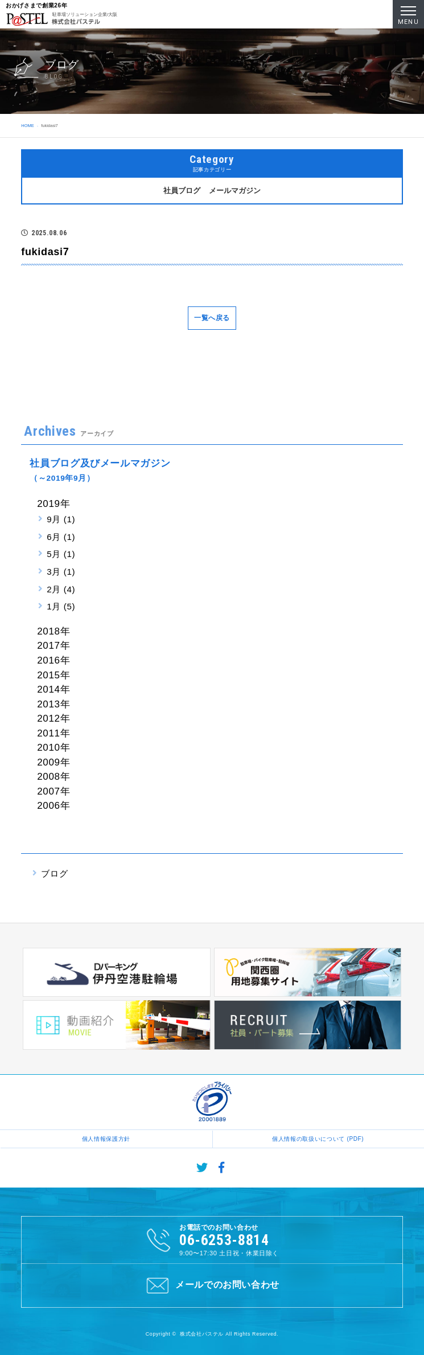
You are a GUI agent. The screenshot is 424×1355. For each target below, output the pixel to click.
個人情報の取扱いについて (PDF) (318, 1139)
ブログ (54, 873)
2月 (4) (61, 589)
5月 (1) (61, 554)
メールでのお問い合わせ (212, 1285)
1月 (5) (61, 606)
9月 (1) (61, 519)
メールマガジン (235, 190)
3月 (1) (61, 571)
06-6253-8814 (224, 1239)
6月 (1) (61, 537)
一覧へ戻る (212, 318)
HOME (27, 125)
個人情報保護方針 (106, 1139)
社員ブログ (181, 190)
